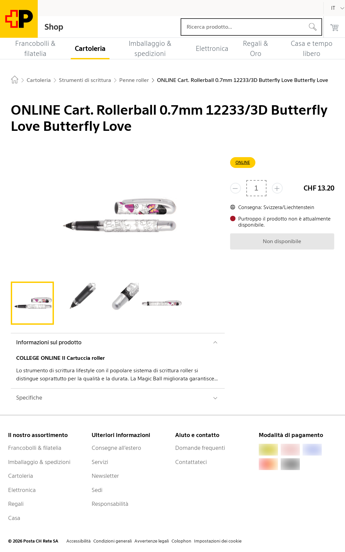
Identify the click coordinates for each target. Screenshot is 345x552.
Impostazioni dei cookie (218, 541)
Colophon (181, 541)
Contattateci (191, 462)
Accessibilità (78, 541)
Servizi (100, 462)
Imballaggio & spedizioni (39, 462)
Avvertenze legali (151, 541)
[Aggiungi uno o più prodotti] (277, 188)
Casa (14, 518)
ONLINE (243, 162)
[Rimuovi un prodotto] (235, 188)
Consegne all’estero (116, 447)
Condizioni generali (112, 541)
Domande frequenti (200, 447)
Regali (16, 503)
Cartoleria (20, 475)
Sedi (97, 490)
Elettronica (22, 490)
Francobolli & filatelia (34, 447)
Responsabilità (110, 503)
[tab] (32, 303)
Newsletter (105, 475)
